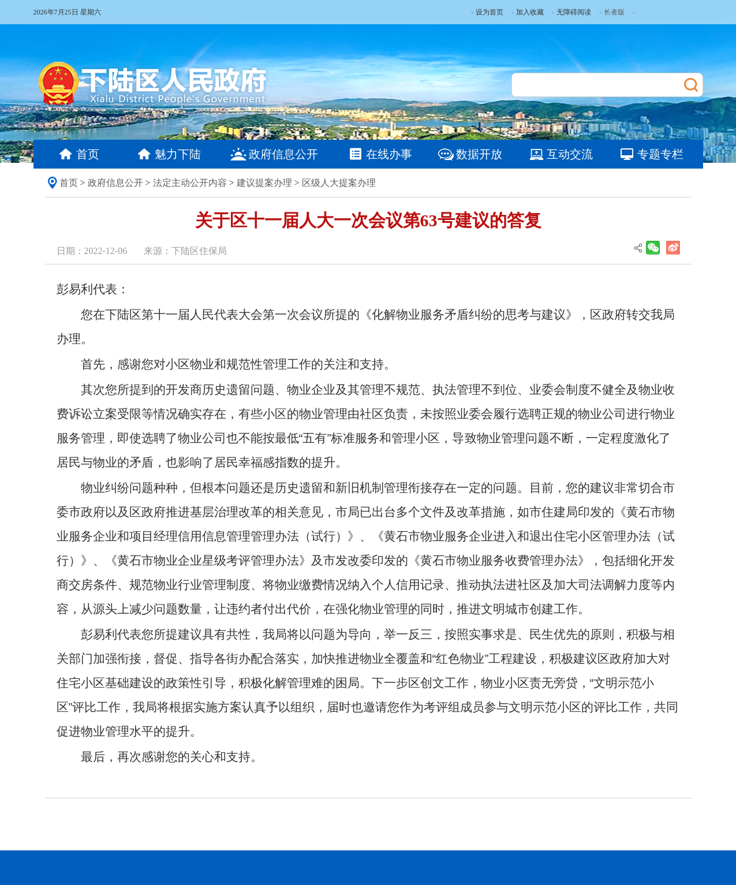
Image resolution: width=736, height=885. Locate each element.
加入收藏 (527, 12)
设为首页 (487, 12)
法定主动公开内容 (190, 183)
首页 (68, 183)
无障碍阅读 (571, 12)
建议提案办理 (264, 183)
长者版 (614, 12)
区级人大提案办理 (339, 183)
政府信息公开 (115, 183)
